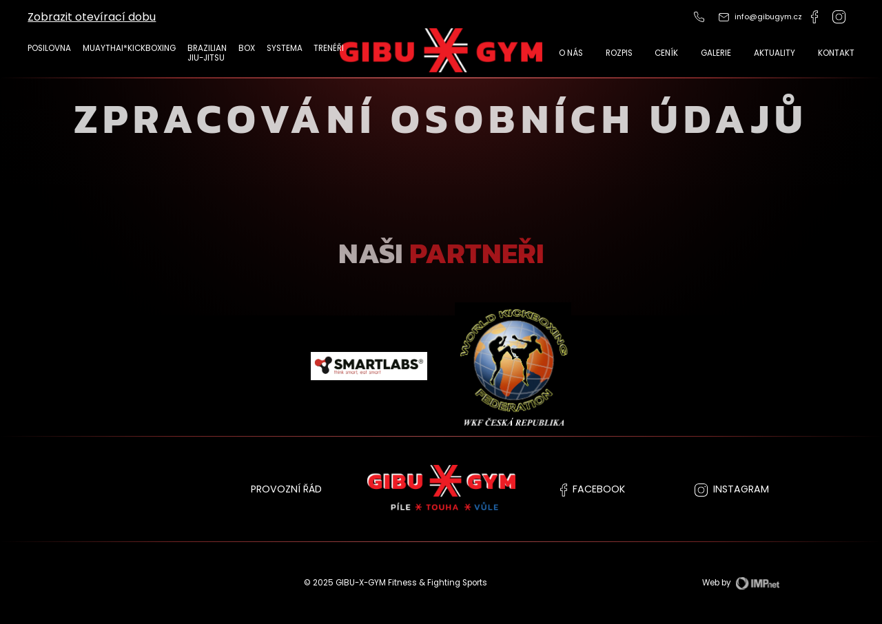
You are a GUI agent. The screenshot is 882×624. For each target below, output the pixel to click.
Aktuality (774, 53)
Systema (284, 48)
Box (246, 48)
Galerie (716, 53)
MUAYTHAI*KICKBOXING (129, 48)
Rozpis (619, 53)
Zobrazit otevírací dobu (92, 17)
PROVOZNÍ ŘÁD (286, 489)
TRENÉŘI (329, 48)
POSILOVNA (49, 48)
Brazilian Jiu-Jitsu (207, 53)
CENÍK (666, 53)
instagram (732, 489)
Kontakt (836, 53)
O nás (571, 53)
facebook (592, 489)
